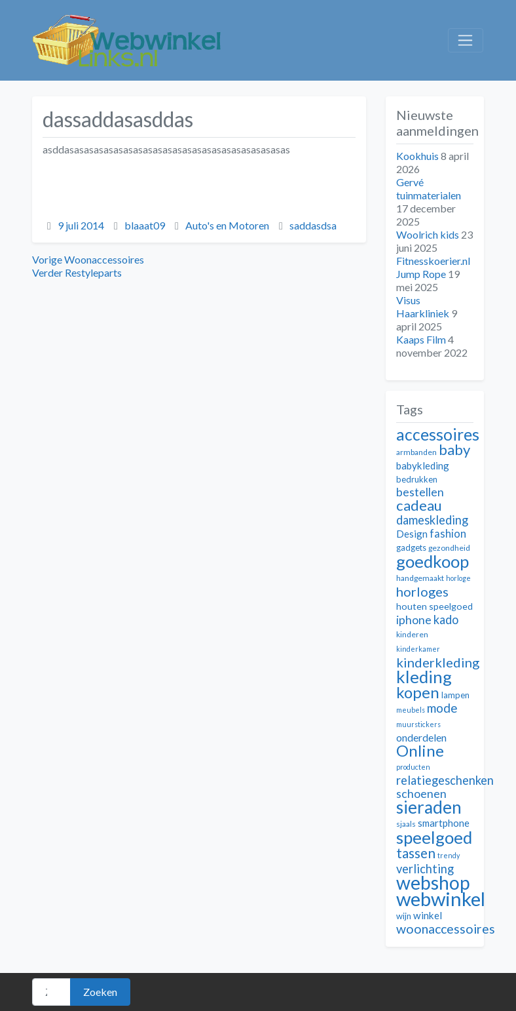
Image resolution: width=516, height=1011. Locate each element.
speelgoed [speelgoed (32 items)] (434, 837)
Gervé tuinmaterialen (428, 188)
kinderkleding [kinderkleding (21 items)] (437, 662)
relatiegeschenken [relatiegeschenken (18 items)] (445, 780)
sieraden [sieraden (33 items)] (429, 807)
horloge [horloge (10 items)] (458, 578)
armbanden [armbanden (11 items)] (416, 452)
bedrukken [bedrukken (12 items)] (416, 479)
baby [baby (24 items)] (454, 449)
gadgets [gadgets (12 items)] (411, 547)
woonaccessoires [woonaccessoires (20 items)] (445, 928)
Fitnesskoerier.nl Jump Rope (433, 267)
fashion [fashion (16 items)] (448, 533)
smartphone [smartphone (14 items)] (444, 823)
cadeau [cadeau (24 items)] (419, 505)
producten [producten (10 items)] (413, 767)
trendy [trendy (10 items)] (448, 855)
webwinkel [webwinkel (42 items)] (440, 898)
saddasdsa (313, 225)
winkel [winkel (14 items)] (427, 915)
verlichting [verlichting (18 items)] (425, 869)
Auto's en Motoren (227, 225)
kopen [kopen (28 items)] (417, 692)
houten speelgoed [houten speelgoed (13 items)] (434, 606)
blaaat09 (144, 225)
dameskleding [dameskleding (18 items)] (432, 520)
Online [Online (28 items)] (420, 750)
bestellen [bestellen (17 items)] (420, 492)
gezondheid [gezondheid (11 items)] (449, 548)
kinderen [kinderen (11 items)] (412, 634)
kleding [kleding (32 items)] (424, 676)
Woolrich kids (427, 234)
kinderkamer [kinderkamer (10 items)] (418, 648)
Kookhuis (417, 155)
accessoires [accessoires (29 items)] (437, 434)
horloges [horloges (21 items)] (422, 591)
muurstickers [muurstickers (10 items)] (418, 724)
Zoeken (100, 991)
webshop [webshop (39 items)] (433, 882)
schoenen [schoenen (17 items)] (421, 794)
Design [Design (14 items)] (412, 534)
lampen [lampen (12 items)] (455, 695)
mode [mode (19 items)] (442, 707)
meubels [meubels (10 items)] (410, 709)
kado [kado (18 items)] (445, 619)
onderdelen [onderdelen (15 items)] (421, 737)
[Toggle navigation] (465, 40)
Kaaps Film (421, 339)
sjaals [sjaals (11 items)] (406, 824)
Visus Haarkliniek (422, 306)
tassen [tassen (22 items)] (415, 852)
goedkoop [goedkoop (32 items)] (432, 561)
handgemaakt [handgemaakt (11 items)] (420, 578)
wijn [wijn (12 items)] (403, 916)
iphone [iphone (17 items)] (414, 620)
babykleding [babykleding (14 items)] (422, 465)
